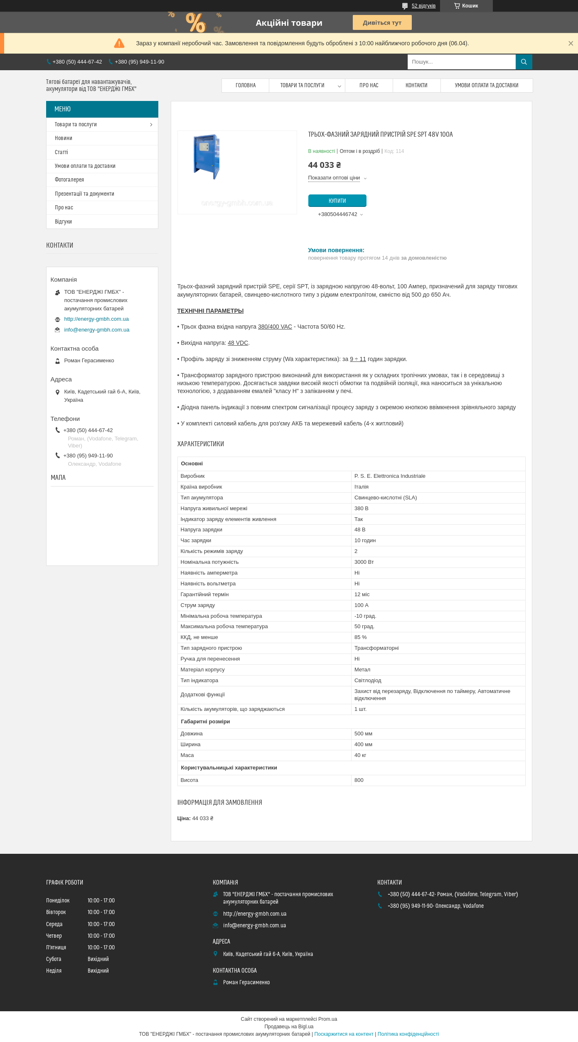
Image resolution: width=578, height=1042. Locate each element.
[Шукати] (524, 61)
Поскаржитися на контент (344, 1034)
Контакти (417, 85)
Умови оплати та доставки (487, 85)
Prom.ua (327, 1019)
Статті (61, 152)
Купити (337, 201)
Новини (63, 138)
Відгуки (63, 222)
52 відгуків (423, 6)
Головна (246, 85)
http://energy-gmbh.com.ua (96, 319)
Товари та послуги (302, 85)
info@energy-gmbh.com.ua (97, 330)
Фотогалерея (69, 180)
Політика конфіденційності (408, 1034)
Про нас (369, 85)
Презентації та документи (84, 194)
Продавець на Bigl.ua (288, 1027)
